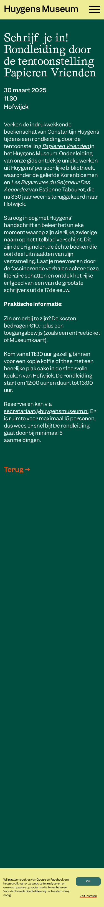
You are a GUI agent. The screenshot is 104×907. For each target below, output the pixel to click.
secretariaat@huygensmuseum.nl (46, 411)
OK (88, 881)
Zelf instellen (88, 896)
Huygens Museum (41, 10)
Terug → (17, 470)
